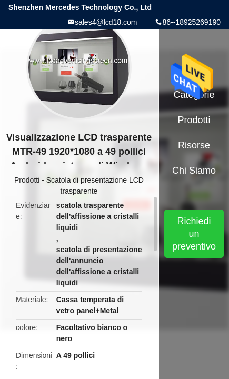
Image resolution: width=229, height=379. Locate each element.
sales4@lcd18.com (106, 22)
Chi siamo (194, 170)
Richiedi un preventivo (194, 234)
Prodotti (26, 180)
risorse (194, 145)
